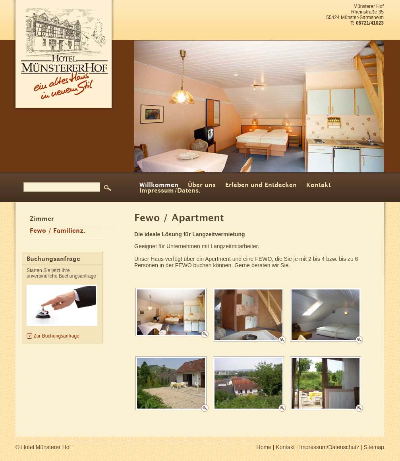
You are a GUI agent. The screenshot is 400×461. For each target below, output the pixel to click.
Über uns (202, 185)
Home (264, 447)
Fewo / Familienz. (57, 231)
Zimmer (42, 219)
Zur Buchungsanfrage (56, 336)
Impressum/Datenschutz (329, 447)
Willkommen (158, 185)
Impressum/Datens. (169, 191)
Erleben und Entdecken (261, 185)
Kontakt (318, 185)
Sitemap (374, 447)
